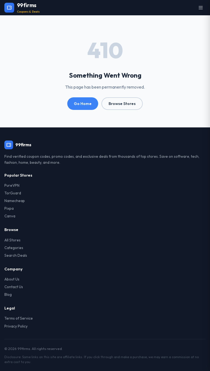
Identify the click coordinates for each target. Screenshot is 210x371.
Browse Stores (122, 103)
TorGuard (12, 193)
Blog (8, 294)
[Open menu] (201, 8)
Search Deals (15, 255)
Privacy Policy (16, 326)
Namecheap (14, 200)
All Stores (12, 240)
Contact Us (13, 286)
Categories (13, 247)
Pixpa (9, 208)
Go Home (83, 103)
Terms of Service (18, 318)
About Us (11, 279)
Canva (9, 216)
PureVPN (11, 185)
